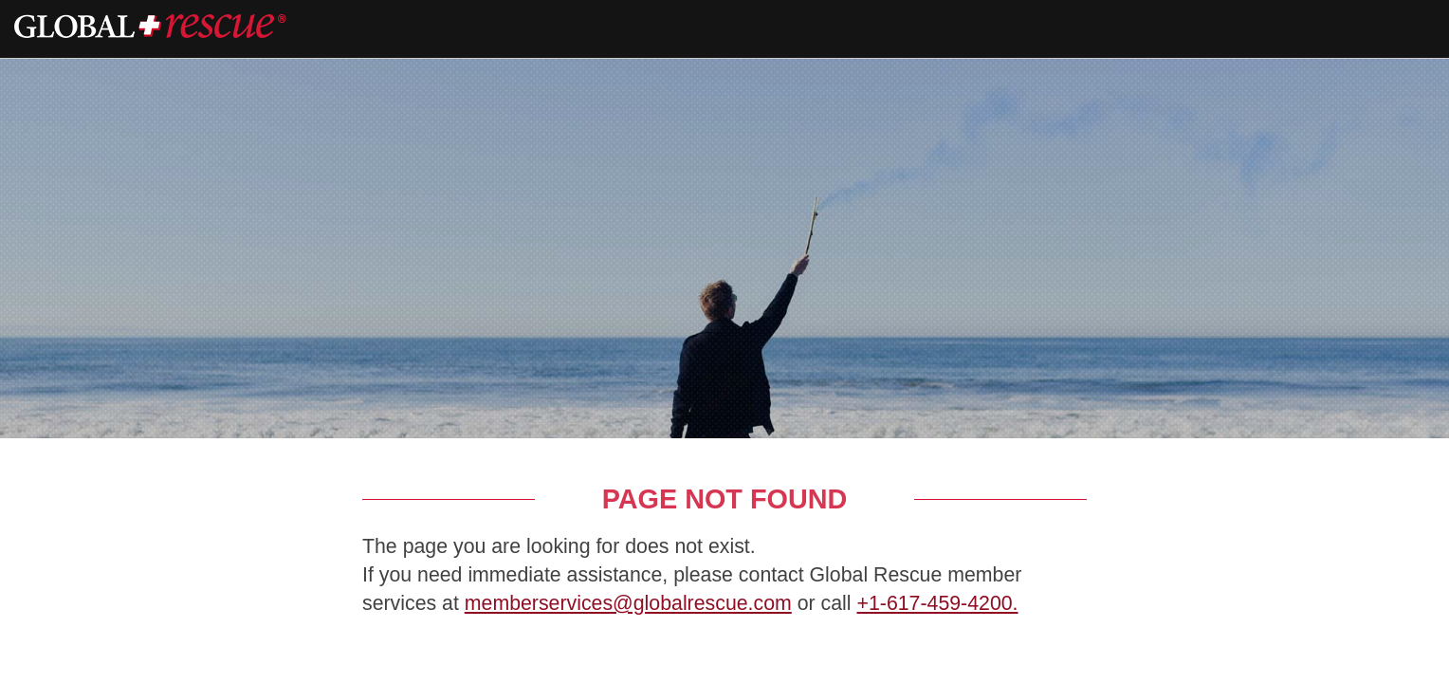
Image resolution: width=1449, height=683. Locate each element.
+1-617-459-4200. (937, 603)
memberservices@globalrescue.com (628, 603)
